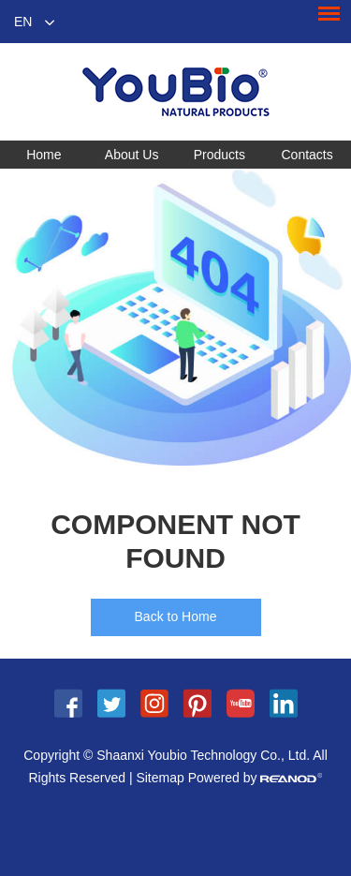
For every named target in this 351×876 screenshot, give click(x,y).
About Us (132, 154)
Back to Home (176, 616)
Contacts (307, 154)
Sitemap (159, 777)
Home (43, 154)
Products (219, 154)
